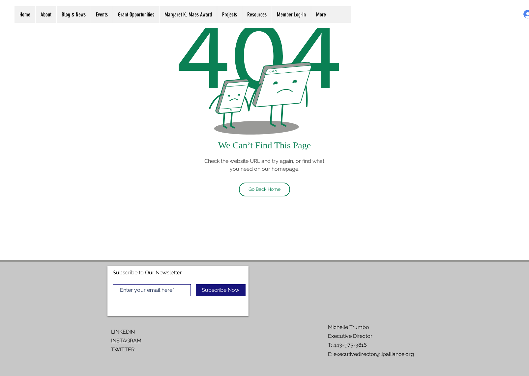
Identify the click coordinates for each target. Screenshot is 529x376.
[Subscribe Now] (221, 290)
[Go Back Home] (264, 189)
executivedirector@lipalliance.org (374, 354)
